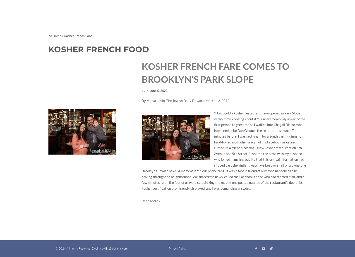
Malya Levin (155, 101)
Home (57, 36)
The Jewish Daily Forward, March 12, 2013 (198, 101)
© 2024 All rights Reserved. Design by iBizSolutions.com (91, 248)
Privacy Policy (177, 248)
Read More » (151, 201)
